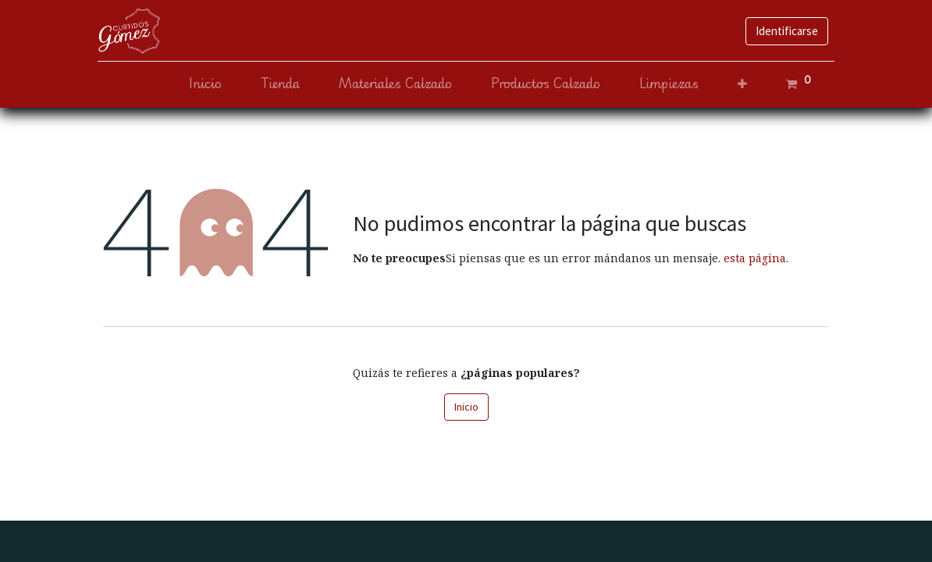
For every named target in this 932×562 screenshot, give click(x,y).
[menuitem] (200, 84)
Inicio (466, 407)
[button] (737, 84)
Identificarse (781, 30)
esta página (755, 258)
